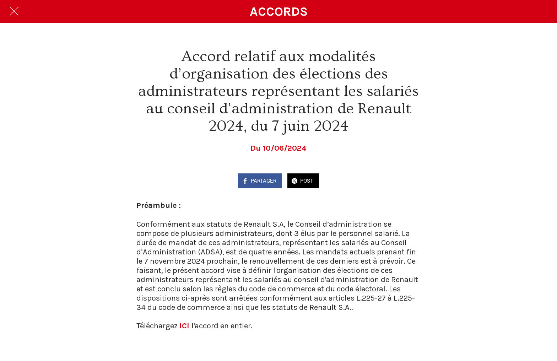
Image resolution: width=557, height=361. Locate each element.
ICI (184, 325)
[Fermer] (14, 11)
